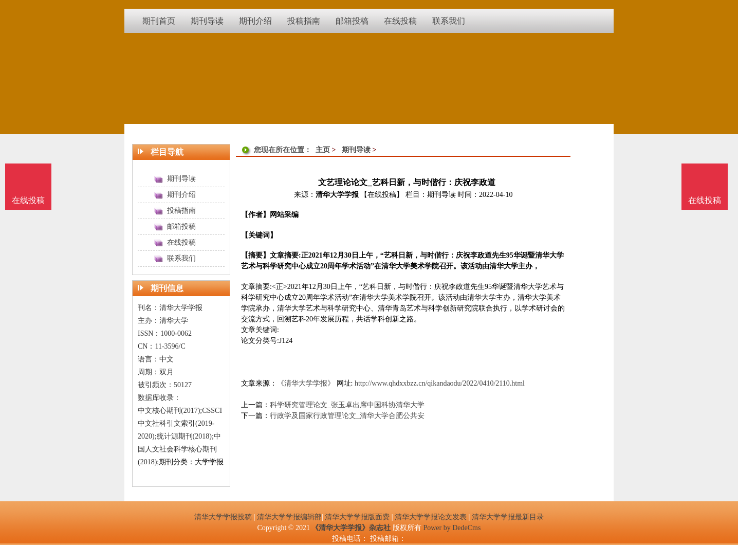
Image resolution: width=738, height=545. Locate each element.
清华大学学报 (337, 194)
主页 (323, 150)
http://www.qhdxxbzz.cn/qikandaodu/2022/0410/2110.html (440, 383)
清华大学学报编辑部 (289, 517)
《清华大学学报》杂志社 (351, 528)
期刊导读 (356, 150)
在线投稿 (704, 200)
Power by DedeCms (452, 528)
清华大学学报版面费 (357, 517)
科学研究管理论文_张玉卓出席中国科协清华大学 (347, 405)
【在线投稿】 (381, 194)
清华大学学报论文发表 (431, 517)
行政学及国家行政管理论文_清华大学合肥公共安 (347, 416)
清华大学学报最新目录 (508, 517)
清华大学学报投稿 (223, 517)
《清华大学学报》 (306, 383)
